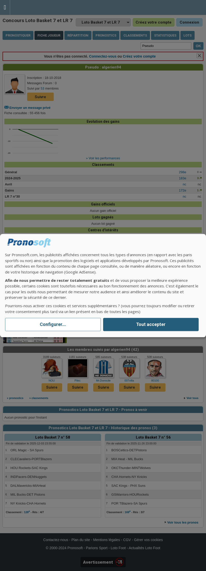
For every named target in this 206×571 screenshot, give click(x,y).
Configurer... (53, 324)
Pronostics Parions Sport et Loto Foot (33, 7)
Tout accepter (150, 324)
